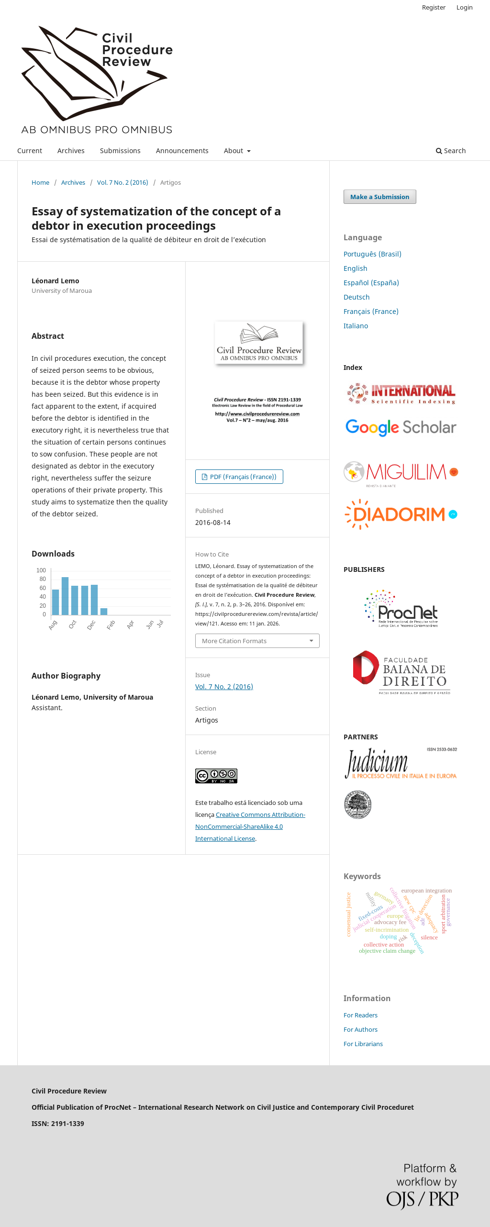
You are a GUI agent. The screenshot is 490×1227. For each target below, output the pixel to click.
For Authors (361, 1029)
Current (29, 150)
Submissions (120, 150)
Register (433, 7)
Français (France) (371, 311)
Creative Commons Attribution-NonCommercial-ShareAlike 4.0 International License (250, 826)
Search (451, 150)
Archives (71, 150)
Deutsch (357, 296)
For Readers (361, 1015)
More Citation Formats (234, 640)
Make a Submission (380, 196)
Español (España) (371, 282)
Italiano (356, 325)
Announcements (182, 150)
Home (40, 182)
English (356, 268)
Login (465, 7)
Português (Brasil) (372, 253)
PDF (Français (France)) (243, 476)
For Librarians (363, 1043)
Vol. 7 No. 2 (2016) (122, 182)
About (234, 150)
